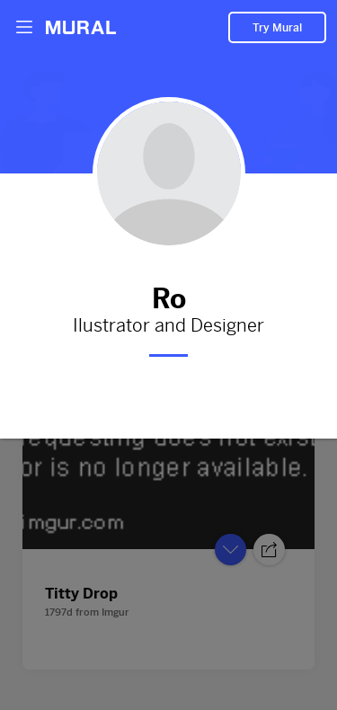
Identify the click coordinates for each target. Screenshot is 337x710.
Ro (168, 296)
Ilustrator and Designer (168, 326)
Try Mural (277, 28)
